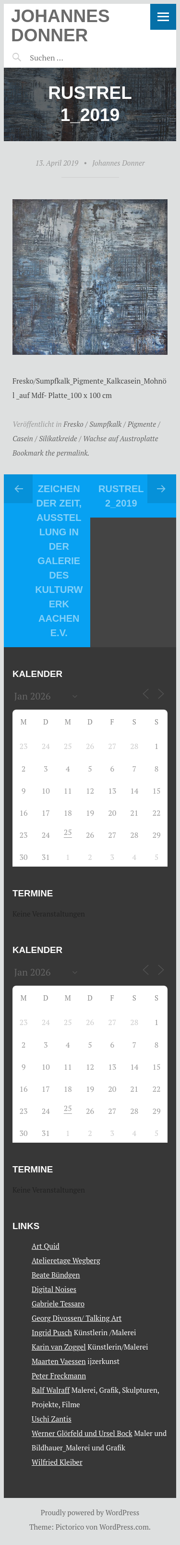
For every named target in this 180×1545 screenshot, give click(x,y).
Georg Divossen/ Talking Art (76, 1318)
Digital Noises (54, 1289)
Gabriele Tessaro (58, 1303)
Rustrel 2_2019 (121, 495)
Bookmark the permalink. (51, 453)
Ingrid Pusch (52, 1332)
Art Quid (46, 1246)
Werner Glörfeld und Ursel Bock (82, 1433)
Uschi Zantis (52, 1419)
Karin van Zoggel (59, 1347)
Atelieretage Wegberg (66, 1260)
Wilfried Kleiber (57, 1462)
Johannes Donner (60, 25)
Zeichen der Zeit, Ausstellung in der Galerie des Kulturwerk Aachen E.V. (59, 560)
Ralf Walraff (51, 1390)
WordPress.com (124, 1527)
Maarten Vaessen (59, 1361)
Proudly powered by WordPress (90, 1512)
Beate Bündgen (56, 1274)
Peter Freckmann (59, 1375)
